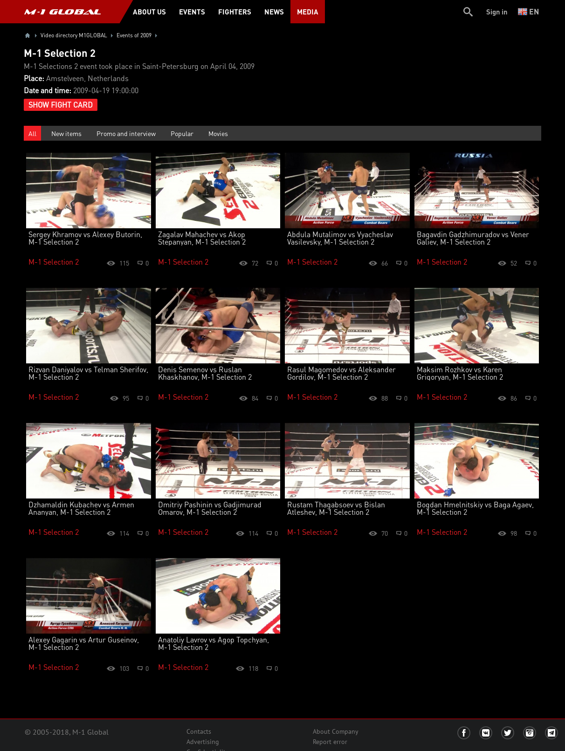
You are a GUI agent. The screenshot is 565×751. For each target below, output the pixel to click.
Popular (182, 133)
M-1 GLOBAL (62, 11)
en (528, 11)
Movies (218, 133)
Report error (330, 741)
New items (66, 133)
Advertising (202, 741)
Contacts (198, 731)
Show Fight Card (60, 104)
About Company (335, 731)
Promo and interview (126, 133)
